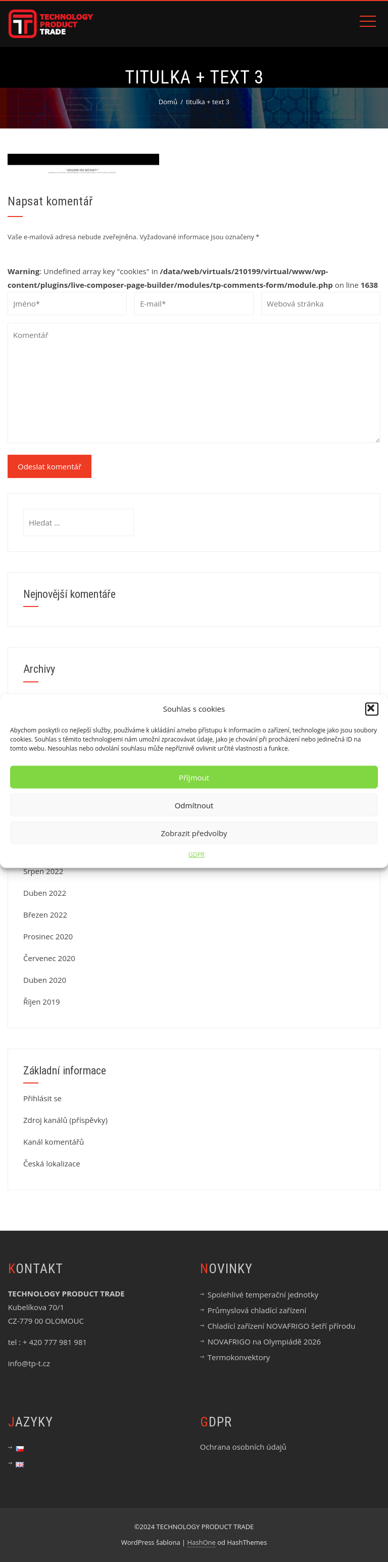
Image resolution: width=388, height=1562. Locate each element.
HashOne (201, 1542)
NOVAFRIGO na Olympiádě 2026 (264, 1341)
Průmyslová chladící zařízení (257, 1310)
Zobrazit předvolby (194, 833)
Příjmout (194, 777)
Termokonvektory (239, 1357)
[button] (372, 709)
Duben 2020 (44, 980)
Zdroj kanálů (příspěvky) (65, 1120)
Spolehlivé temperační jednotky (263, 1294)
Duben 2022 (44, 893)
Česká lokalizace (51, 1163)
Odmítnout (194, 805)
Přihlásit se (42, 1098)
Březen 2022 (45, 914)
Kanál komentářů (53, 1142)
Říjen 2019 (41, 1001)
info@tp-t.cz (29, 1363)
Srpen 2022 (43, 871)
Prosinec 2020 (48, 936)
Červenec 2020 (49, 958)
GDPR (196, 854)
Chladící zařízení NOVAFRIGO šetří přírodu (282, 1326)
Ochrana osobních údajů (243, 1447)
